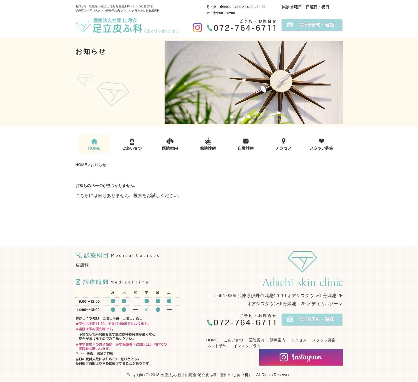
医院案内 (256, 340)
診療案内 (277, 340)
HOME (81, 164)
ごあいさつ (233, 340)
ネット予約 (216, 346)
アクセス (299, 340)
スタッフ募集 (324, 340)
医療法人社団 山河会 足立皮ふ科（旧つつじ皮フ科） (206, 375)
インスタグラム (246, 346)
